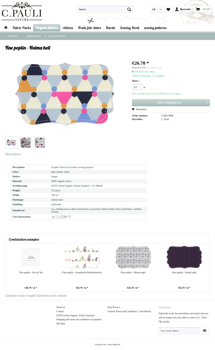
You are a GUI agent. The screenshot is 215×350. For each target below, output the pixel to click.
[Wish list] (168, 9)
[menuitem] (105, 11)
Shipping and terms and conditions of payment (78, 319)
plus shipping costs (154, 67)
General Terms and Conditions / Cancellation (129, 311)
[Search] (129, 9)
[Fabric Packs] (21, 27)
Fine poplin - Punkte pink (184, 272)
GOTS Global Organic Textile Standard (75, 315)
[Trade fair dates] (89, 27)
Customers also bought (20, 295)
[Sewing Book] (130, 27)
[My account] (182, 9)
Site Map (60, 323)
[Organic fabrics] (46, 27)
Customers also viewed (51, 295)
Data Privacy (114, 307)
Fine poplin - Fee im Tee (31, 272)
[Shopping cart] (203, 9)
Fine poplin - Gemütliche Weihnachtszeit (82, 272)
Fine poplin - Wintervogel (133, 272)
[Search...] (105, 9)
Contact (60, 311)
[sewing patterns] (155, 27)
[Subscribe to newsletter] (204, 330)
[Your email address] (179, 330)
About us (60, 307)
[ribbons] (67, 27)
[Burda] (110, 27)
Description (13, 154)
